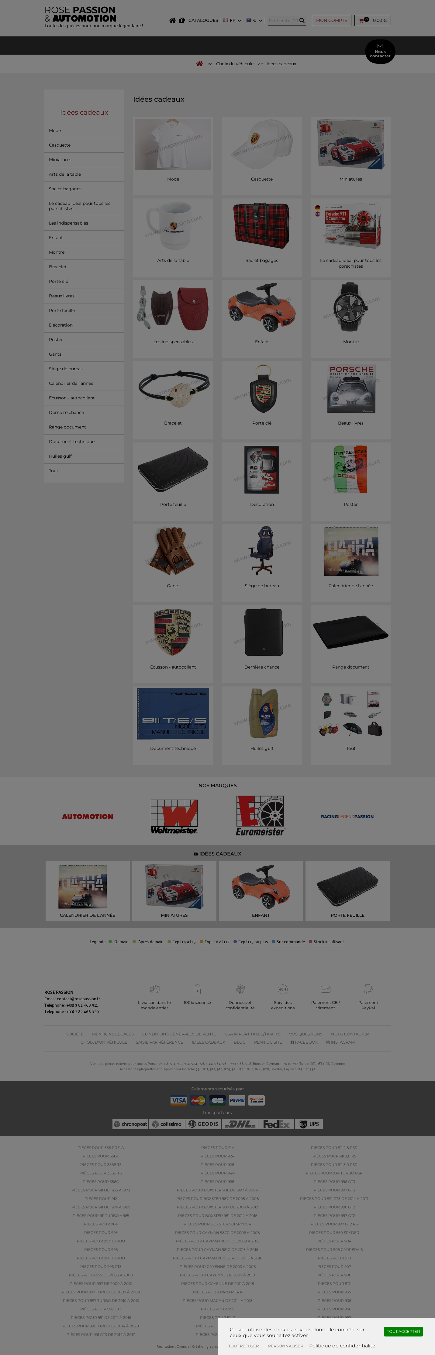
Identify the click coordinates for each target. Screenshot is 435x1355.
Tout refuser (243, 1345)
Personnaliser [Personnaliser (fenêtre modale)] (285, 1345)
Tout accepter (403, 1331)
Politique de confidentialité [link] (342, 1346)
